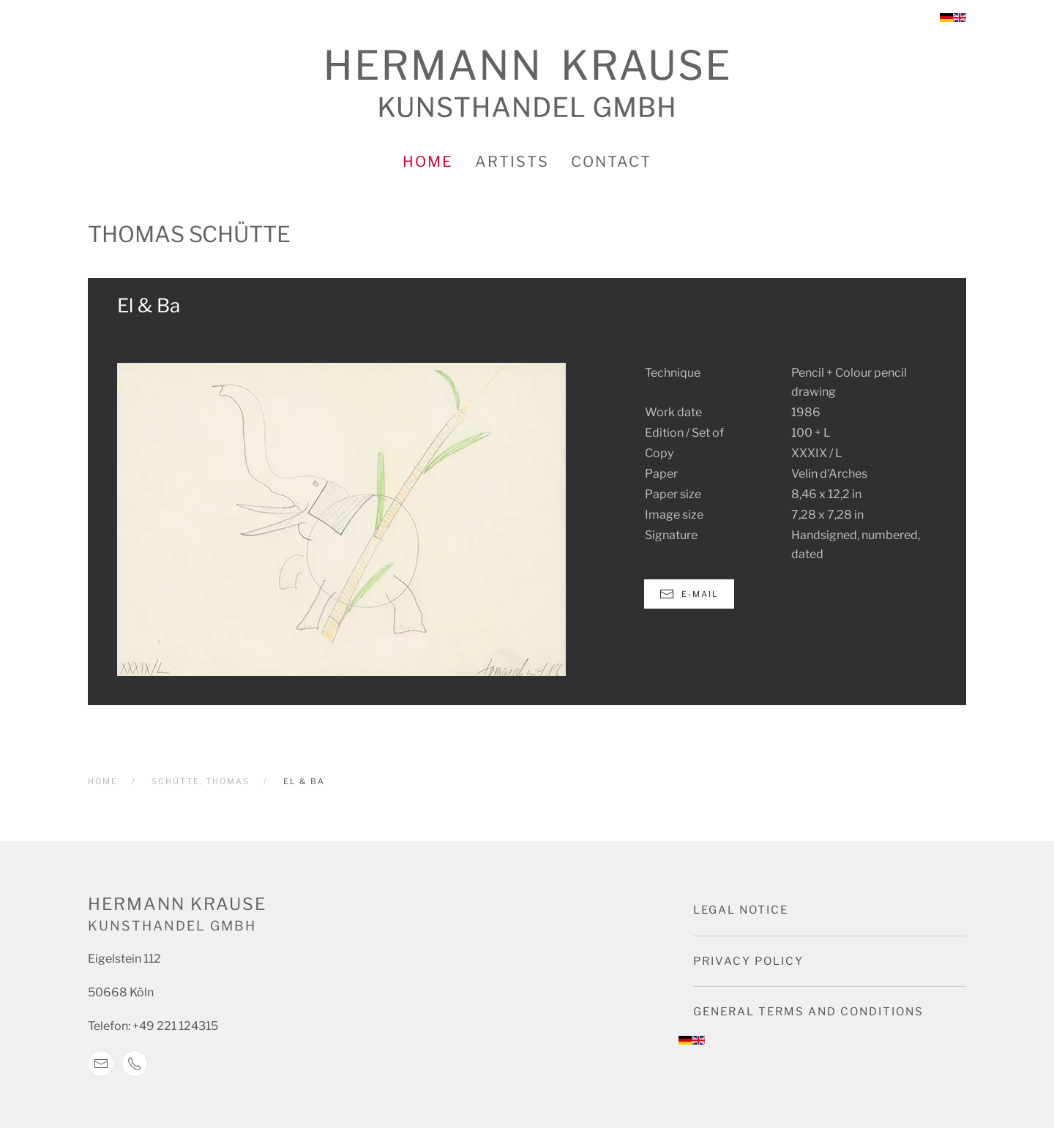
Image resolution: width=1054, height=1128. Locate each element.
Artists (512, 161)
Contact (611, 161)
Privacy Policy (748, 961)
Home (428, 161)
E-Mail (689, 594)
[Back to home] (527, 84)
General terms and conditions (808, 1011)
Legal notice (740, 910)
